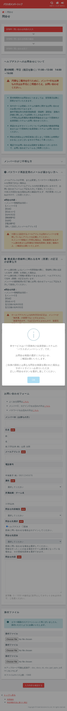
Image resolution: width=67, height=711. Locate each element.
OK (33, 379)
